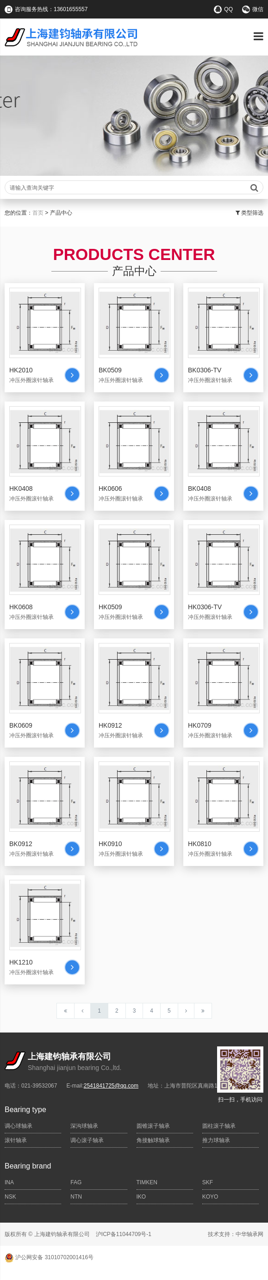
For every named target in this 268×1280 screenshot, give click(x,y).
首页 (38, 213)
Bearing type (25, 1109)
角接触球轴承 (153, 1140)
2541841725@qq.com (111, 1085)
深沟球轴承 (84, 1126)
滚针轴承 (16, 1140)
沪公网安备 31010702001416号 (49, 1257)
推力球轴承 (216, 1140)
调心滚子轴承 (87, 1140)
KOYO (210, 1196)
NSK (10, 1196)
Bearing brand (28, 1166)
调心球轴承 (18, 1126)
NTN (76, 1196)
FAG (75, 1182)
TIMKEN (147, 1182)
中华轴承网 (249, 1234)
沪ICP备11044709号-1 (123, 1234)
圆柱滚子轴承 (219, 1126)
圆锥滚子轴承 (153, 1126)
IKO (141, 1196)
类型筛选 (249, 213)
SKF (207, 1182)
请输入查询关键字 (134, 187)
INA (9, 1182)
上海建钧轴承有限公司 (62, 1234)
